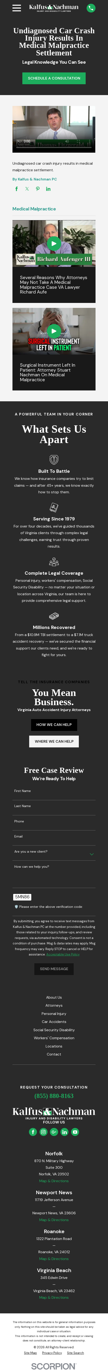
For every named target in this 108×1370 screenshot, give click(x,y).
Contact (54, 1054)
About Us (54, 997)
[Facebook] (33, 1132)
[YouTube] (75, 1132)
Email (18, 836)
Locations (54, 1046)
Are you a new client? (31, 852)
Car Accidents (54, 1021)
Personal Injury (54, 1013)
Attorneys (54, 1005)
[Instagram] (43, 1132)
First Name (22, 791)
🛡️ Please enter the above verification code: (48, 907)
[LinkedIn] (64, 1132)
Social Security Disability (54, 1029)
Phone (19, 821)
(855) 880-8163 (53, 1095)
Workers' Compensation (54, 1037)
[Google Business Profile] (54, 1132)
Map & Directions (54, 1180)
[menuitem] (30, 1353)
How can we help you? (31, 867)
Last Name (22, 806)
